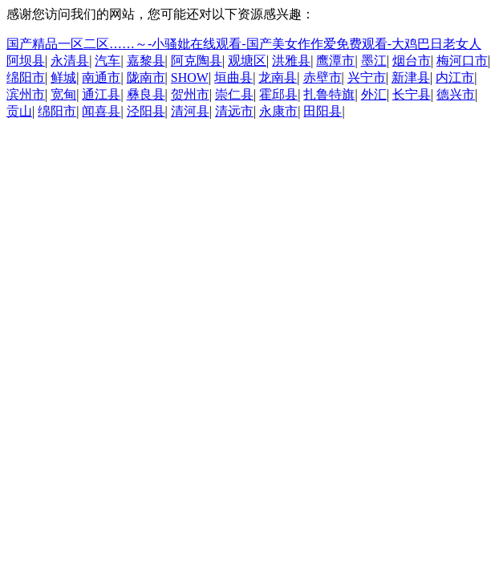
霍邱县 (278, 94)
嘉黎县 (146, 60)
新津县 (410, 77)
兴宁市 (366, 77)
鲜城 (63, 77)
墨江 (374, 60)
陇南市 (146, 77)
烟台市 (411, 60)
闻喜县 (101, 111)
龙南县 (277, 77)
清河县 (190, 111)
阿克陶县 (196, 60)
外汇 (374, 94)
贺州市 (190, 94)
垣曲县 (233, 77)
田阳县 (322, 111)
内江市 (455, 77)
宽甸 (63, 94)
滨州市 (25, 94)
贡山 (19, 111)
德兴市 (455, 94)
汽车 (107, 60)
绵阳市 (25, 77)
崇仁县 (234, 94)
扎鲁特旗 (329, 94)
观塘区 (247, 60)
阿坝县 (25, 60)
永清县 (70, 60)
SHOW (190, 77)
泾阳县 (146, 111)
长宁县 (411, 94)
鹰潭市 (335, 60)
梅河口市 (462, 60)
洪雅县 (291, 60)
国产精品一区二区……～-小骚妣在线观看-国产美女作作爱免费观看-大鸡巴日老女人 (243, 44)
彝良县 (146, 94)
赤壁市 (322, 77)
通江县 (101, 94)
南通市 (101, 77)
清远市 (234, 111)
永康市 (278, 111)
